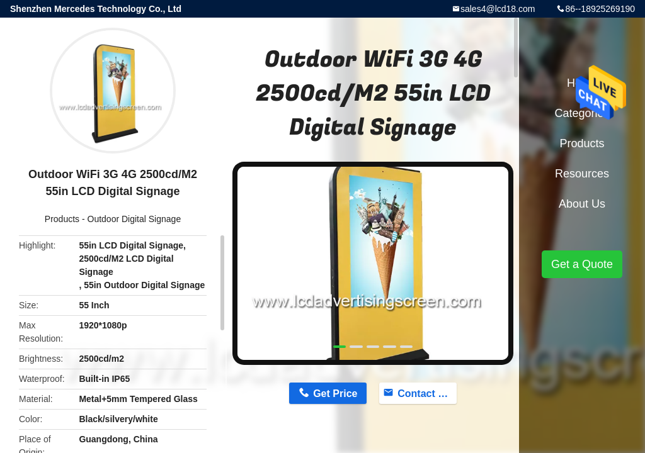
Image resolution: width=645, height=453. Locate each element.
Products (62, 219)
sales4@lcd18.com (497, 9)
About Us (582, 204)
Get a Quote (582, 264)
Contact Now (427, 393)
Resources (582, 173)
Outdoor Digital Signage (134, 219)
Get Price (335, 393)
